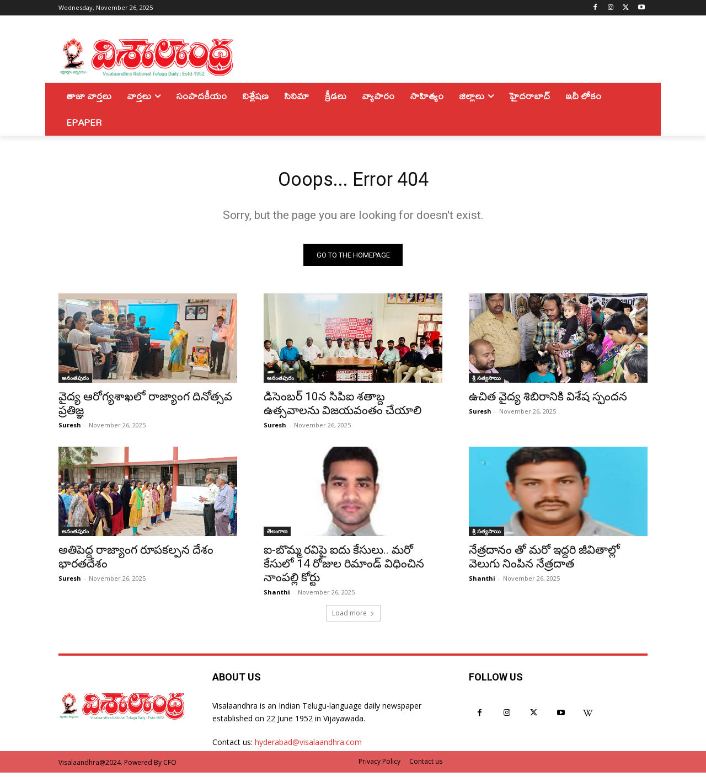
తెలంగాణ (277, 535)
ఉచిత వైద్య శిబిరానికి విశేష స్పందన (548, 401)
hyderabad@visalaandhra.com (308, 746)
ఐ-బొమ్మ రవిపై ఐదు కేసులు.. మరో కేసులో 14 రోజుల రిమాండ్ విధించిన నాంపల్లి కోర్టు (344, 568)
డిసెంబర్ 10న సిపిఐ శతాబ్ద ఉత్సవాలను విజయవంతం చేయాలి (342, 407)
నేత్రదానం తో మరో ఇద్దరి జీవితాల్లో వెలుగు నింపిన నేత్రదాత (544, 561)
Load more (353, 617)
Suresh (69, 429)
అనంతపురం (75, 382)
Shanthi (277, 596)
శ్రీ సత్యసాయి (486, 382)
